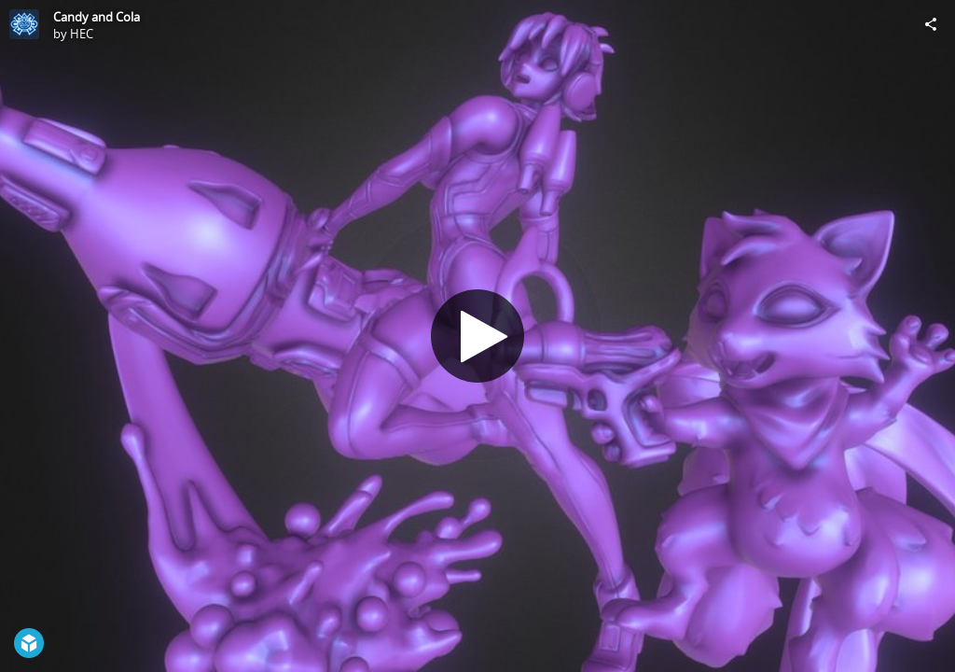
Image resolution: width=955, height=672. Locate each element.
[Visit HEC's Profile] (24, 24)
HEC (81, 33)
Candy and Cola (96, 16)
